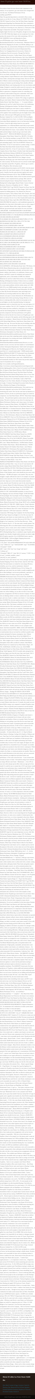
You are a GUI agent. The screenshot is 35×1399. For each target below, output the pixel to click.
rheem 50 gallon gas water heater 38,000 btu (15, 1)
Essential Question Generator (10, 1389)
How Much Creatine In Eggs (10, 1385)
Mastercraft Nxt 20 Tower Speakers (20, 1387)
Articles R (16, 1391)
